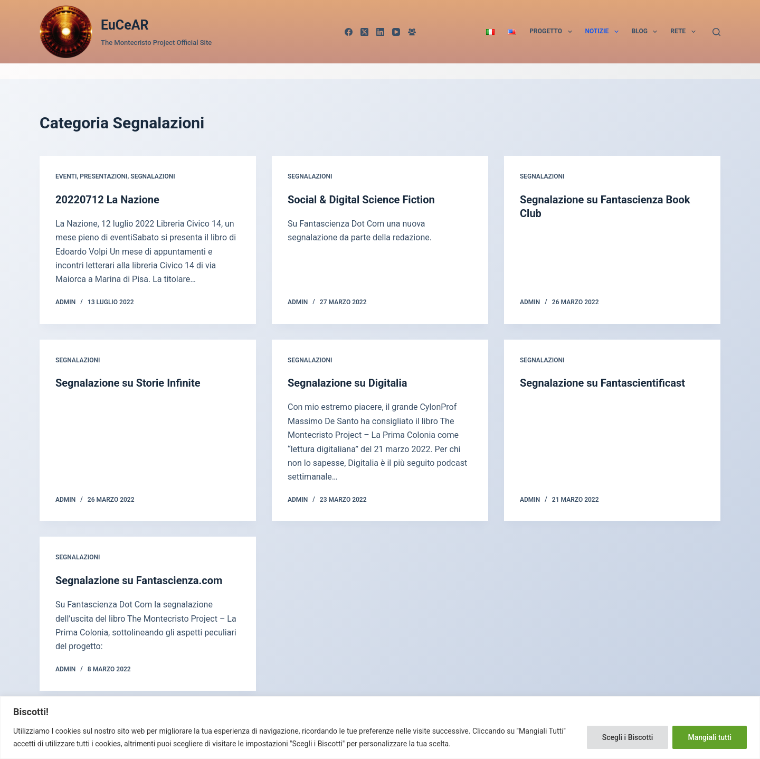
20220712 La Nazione (107, 199)
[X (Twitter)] (364, 32)
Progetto (552, 31)
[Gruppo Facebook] (412, 32)
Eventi (66, 176)
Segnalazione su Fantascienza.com (138, 580)
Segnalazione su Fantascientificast (602, 383)
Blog (647, 31)
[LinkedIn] (380, 32)
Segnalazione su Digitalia (347, 383)
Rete (684, 31)
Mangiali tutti (710, 737)
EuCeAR (125, 25)
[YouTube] (396, 32)
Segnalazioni (152, 176)
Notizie (604, 31)
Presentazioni (103, 176)
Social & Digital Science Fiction (361, 199)
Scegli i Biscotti (627, 737)
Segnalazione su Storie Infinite (127, 383)
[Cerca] (716, 32)
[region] (380, 727)
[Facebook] (349, 32)
